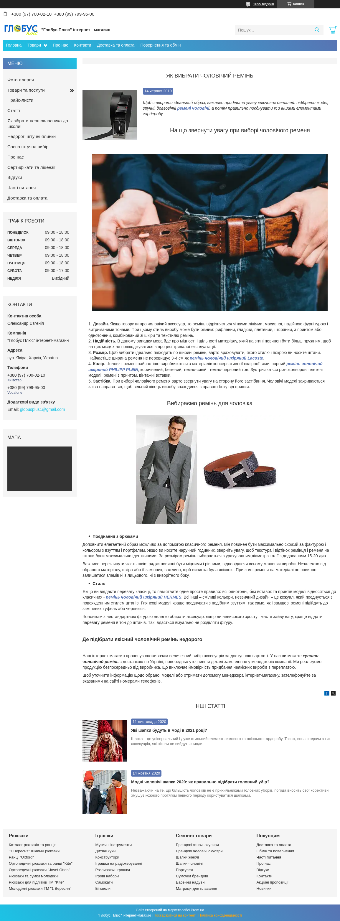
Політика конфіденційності (220, 915)
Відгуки (14, 177)
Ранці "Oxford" (21, 857)
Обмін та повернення (275, 851)
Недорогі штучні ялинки (31, 136)
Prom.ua (197, 910)
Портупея (184, 870)
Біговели (103, 888)
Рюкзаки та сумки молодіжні (34, 876)
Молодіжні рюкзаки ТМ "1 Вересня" (40, 888)
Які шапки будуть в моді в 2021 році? (169, 730)
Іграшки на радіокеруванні (118, 863)
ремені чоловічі (193, 108)
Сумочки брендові (192, 876)
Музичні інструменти (113, 845)
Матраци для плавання (196, 888)
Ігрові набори (107, 876)
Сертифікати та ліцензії (31, 167)
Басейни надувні (190, 882)
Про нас (60, 45)
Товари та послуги (26, 90)
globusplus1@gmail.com (42, 409)
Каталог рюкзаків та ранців (33, 845)
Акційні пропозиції (272, 882)
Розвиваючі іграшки (112, 870)
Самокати (104, 882)
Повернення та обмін (160, 45)
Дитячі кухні (105, 851)
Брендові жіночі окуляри (197, 845)
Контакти (82, 45)
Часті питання (21, 187)
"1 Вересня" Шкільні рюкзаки (34, 851)
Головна (14, 45)
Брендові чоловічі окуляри (199, 851)
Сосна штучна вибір (27, 146)
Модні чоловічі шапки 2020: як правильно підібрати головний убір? (200, 782)
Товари (34, 45)
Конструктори (107, 857)
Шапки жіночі (187, 857)
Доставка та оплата (115, 45)
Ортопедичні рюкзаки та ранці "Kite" (40, 863)
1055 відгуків (263, 4)
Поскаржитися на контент (174, 915)
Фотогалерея (20, 79)
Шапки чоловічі (189, 863)
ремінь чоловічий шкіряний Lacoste (226, 358)
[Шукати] (317, 30)
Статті (13, 110)
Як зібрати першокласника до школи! (37, 123)
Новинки (264, 888)
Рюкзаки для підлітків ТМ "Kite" (36, 882)
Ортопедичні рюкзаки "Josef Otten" (39, 870)
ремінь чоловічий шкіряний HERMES (143, 597)
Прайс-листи (20, 100)
